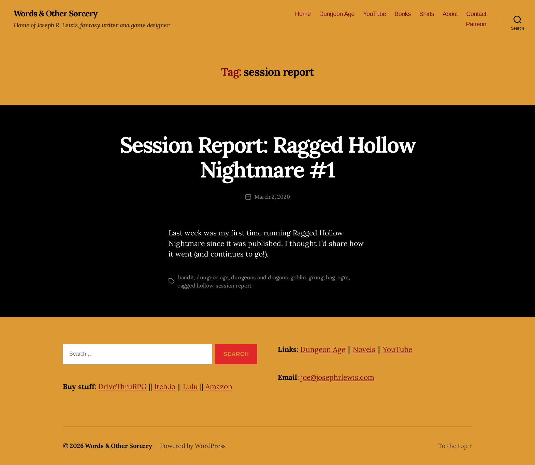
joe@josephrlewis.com (337, 377)
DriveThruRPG (122, 386)
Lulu (190, 386)
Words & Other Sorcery (55, 14)
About (450, 14)
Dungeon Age (337, 14)
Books (402, 14)
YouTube (374, 14)
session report (233, 285)
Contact (476, 14)
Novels (364, 349)
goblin (298, 277)
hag (330, 277)
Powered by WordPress (193, 446)
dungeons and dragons (259, 277)
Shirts (426, 14)
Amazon (218, 386)
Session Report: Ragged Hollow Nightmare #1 (267, 157)
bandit (186, 277)
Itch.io (164, 386)
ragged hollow (195, 285)
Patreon (476, 24)
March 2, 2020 (272, 196)
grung (315, 277)
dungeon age (213, 277)
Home (302, 14)
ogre (343, 277)
